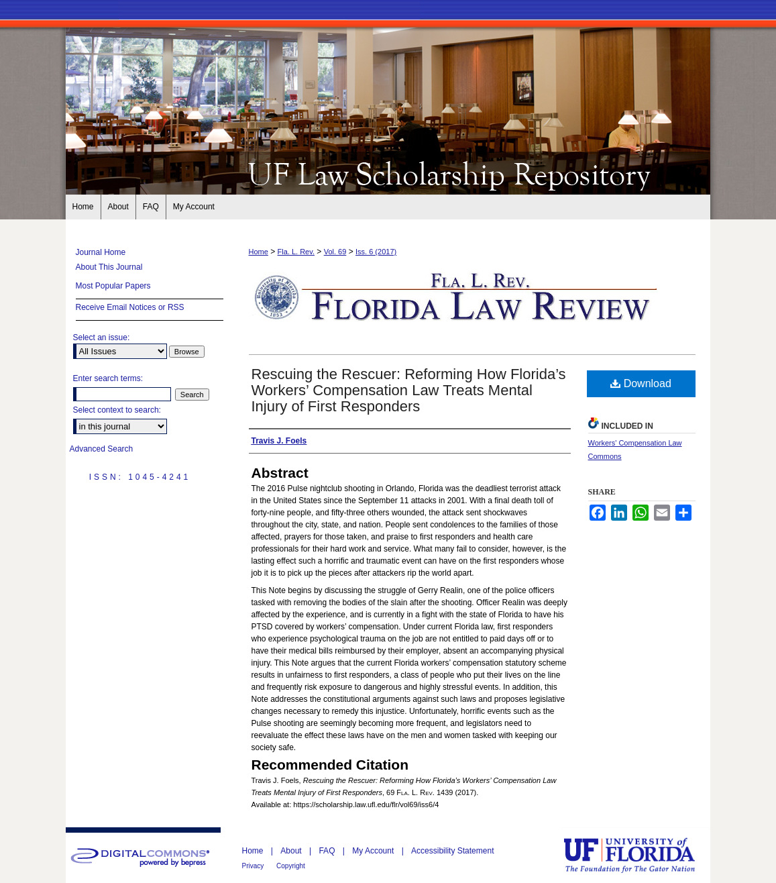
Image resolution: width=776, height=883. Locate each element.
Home (258, 252)
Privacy (254, 866)
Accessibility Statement (452, 850)
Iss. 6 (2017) (375, 252)
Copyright (290, 866)
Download (640, 383)
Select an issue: (101, 337)
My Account (374, 850)
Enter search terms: (108, 378)
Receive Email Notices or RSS (130, 307)
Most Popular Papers (113, 286)
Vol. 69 (335, 252)
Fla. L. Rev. (296, 252)
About (292, 850)
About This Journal (109, 267)
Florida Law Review (388, 173)
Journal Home (101, 252)
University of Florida (639, 855)
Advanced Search (101, 449)
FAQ (328, 850)
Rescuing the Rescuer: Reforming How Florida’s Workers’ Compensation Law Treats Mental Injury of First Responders (409, 390)
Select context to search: (117, 410)
